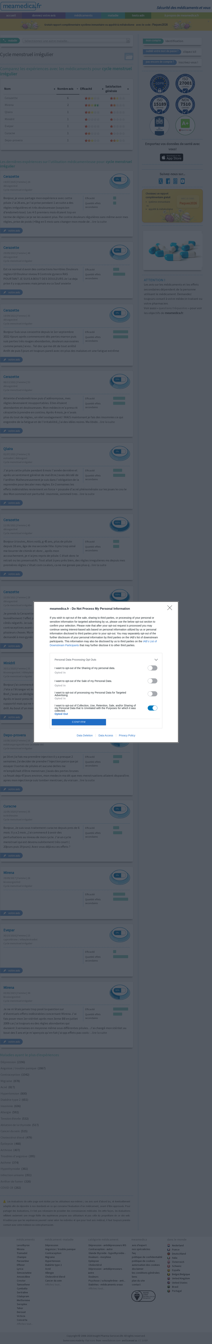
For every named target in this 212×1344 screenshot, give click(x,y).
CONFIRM (79, 722)
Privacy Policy (127, 735)
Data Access (105, 735)
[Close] (170, 608)
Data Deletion (85, 735)
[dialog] (106, 672)
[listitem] (106, 660)
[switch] (152, 668)
